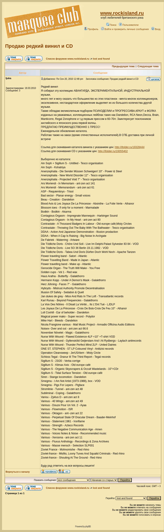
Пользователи (128, 25)
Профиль (91, 29)
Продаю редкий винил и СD (39, 46)
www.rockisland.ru (122, 13)
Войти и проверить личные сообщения (125, 29)
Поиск (111, 25)
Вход (155, 29)
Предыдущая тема (123, 66)
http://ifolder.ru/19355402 (113, 151)
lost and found (101, 58)
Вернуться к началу (18, 471)
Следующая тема (148, 66)
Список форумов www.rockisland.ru (67, 58)
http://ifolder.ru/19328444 (130, 147)
